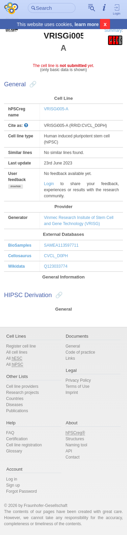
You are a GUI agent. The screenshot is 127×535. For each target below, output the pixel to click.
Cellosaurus (19, 255)
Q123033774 (55, 266)
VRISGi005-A (56, 109)
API (69, 451)
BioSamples (19, 245)
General (73, 346)
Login (117, 9)
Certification (16, 439)
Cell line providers (22, 386)
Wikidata (16, 266)
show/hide (15, 186)
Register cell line (21, 346)
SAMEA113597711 (61, 245)
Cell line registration (24, 445)
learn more (87, 24)
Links (70, 358)
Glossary (14, 451)
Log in (11, 479)
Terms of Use (78, 386)
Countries (14, 398)
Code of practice (80, 352)
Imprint (72, 392)
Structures (75, 439)
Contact (73, 457)
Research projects (22, 392)
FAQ (10, 432)
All (14, 358)
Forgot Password (21, 491)
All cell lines (16, 352)
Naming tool (76, 445)
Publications (17, 410)
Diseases (14, 404)
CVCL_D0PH (56, 255)
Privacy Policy (78, 380)
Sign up (13, 485)
